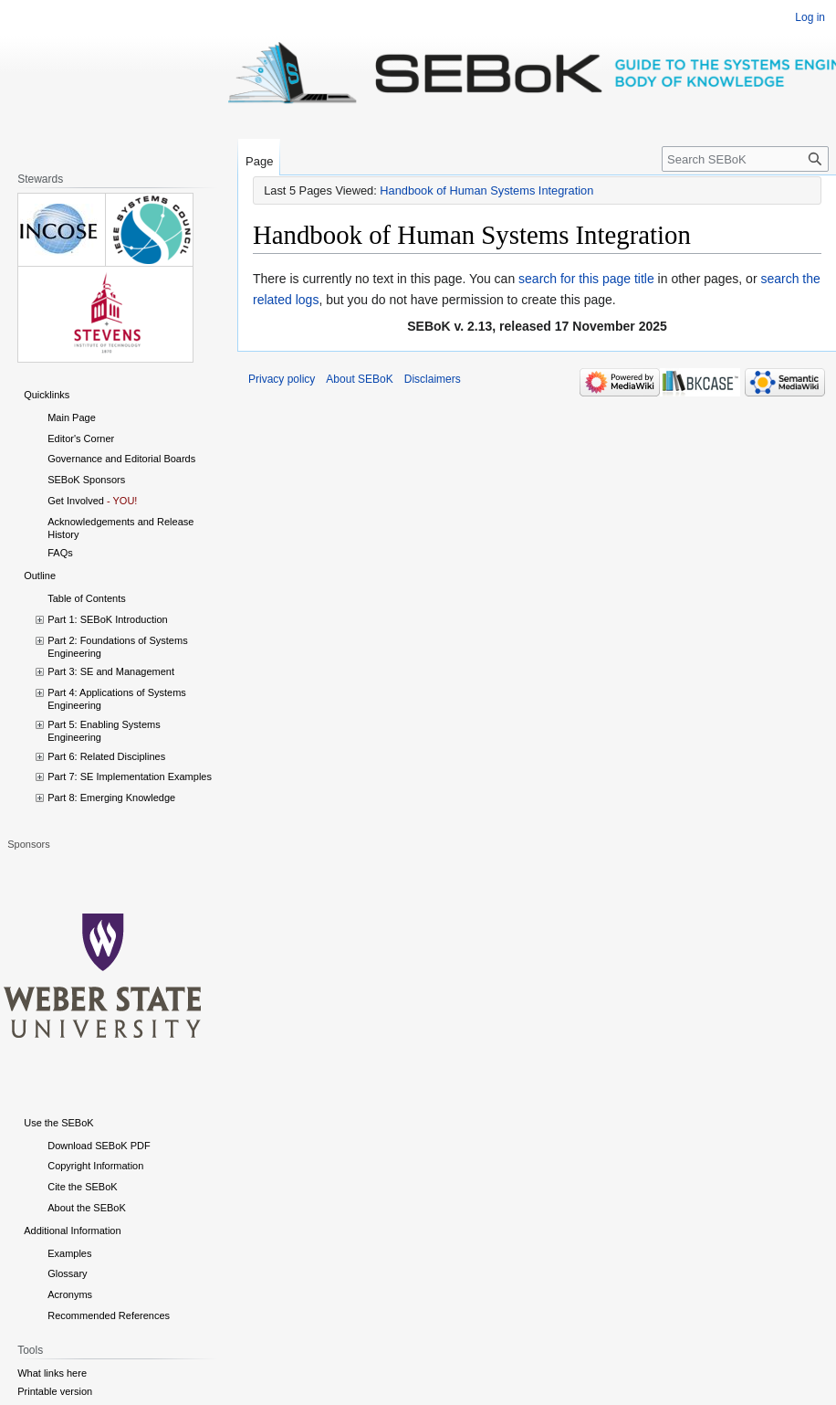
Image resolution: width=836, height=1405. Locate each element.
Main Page (71, 417)
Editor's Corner (80, 438)
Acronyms (69, 1294)
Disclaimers (432, 379)
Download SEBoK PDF (99, 1145)
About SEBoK (359, 379)
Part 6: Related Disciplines (106, 756)
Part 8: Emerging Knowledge (111, 797)
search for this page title (586, 278)
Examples (69, 1253)
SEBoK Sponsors (86, 479)
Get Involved (75, 500)
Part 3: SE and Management (110, 671)
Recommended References (108, 1315)
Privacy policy (281, 379)
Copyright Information (95, 1165)
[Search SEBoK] (745, 159)
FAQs (60, 552)
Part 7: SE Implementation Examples (129, 776)
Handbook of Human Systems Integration (486, 190)
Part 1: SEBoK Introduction (107, 619)
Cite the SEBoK (82, 1186)
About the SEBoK (86, 1207)
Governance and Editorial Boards (121, 458)
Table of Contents (86, 598)
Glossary (67, 1273)
